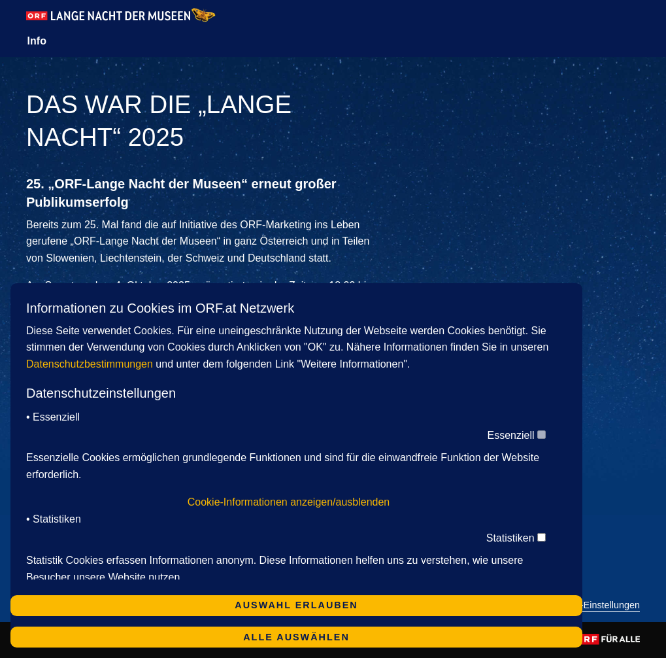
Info (36, 40)
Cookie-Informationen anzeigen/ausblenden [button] (289, 502)
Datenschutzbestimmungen (89, 364)
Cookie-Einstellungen (595, 605)
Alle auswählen (296, 637)
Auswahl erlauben (296, 605)
